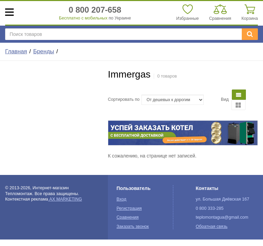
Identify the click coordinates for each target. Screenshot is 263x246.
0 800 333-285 (209, 208)
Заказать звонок (132, 226)
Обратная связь (211, 226)
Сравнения (127, 217)
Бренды (43, 51)
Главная (16, 51)
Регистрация (129, 208)
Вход (121, 199)
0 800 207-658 (95, 9)
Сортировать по (124, 99)
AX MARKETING (65, 199)
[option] (183, 133)
